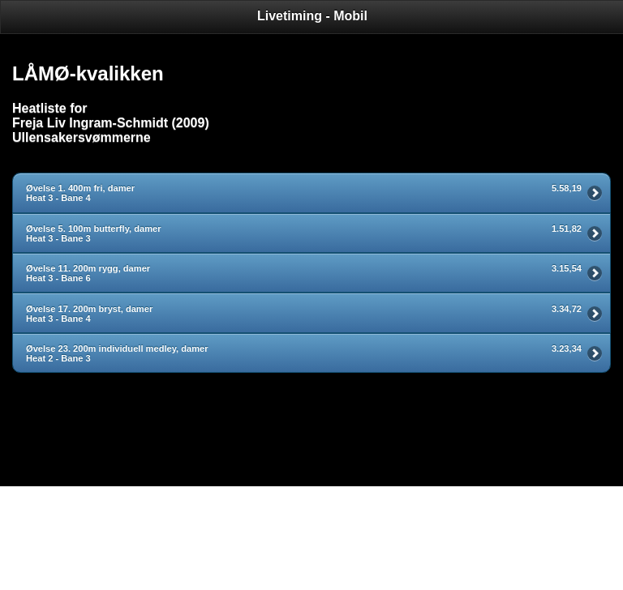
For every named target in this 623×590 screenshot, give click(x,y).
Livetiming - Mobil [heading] (312, 16)
